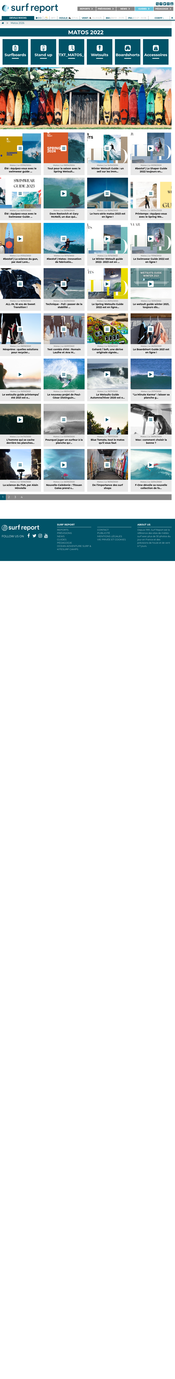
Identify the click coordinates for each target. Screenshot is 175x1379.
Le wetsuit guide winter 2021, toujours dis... (151, 306)
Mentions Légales (109, 536)
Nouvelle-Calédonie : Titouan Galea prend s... (64, 487)
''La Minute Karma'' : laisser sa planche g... (151, 396)
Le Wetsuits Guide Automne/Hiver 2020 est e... (107, 396)
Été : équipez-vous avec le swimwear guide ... (20, 170)
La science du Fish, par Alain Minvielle (20, 487)
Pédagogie (64, 542)
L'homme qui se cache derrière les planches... (20, 441)
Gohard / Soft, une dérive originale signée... (107, 351)
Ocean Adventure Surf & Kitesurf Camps (74, 547)
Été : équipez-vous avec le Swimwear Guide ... (20, 215)
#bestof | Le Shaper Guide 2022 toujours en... (151, 170)
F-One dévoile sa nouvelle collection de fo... (151, 487)
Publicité (103, 533)
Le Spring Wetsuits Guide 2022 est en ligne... (107, 306)
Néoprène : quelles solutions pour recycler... (20, 351)
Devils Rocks (18, 17)
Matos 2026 (17, 23)
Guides (62, 539)
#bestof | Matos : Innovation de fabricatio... (64, 260)
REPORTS (62, 529)
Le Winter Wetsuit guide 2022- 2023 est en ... (107, 260)
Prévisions (64, 533)
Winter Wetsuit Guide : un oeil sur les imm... (107, 170)
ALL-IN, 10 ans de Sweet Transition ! (20, 306)
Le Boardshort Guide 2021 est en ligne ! (151, 351)
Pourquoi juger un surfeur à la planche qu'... (64, 441)
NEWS (61, 536)
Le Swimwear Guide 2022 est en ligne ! (151, 260)
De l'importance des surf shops (107, 487)
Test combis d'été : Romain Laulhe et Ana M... (64, 351)
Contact (103, 529)
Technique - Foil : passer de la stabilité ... (64, 306)
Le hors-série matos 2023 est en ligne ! (107, 215)
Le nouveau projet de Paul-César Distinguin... (64, 396)
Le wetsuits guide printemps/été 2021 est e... (20, 396)
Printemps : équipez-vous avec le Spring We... (151, 215)
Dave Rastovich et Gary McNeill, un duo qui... (64, 215)
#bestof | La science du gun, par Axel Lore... (20, 260)
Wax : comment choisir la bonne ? (151, 441)
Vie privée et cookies (111, 539)
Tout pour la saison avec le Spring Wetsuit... (63, 170)
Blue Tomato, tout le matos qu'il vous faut (107, 441)
